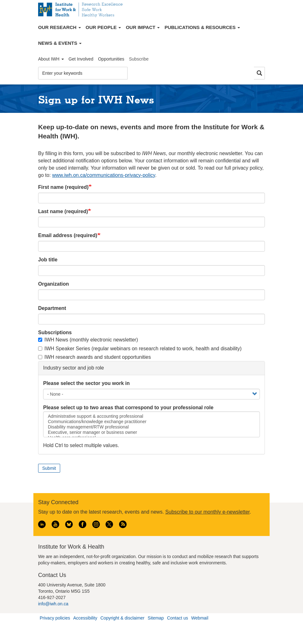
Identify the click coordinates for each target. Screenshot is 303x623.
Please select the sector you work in (86, 383)
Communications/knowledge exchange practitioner (151, 421)
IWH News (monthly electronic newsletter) (88, 339)
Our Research (59, 27)
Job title (47, 259)
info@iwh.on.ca (53, 603)
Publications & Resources (202, 27)
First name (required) (63, 187)
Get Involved (81, 58)
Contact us (177, 617)
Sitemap (156, 617)
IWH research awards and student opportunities (94, 357)
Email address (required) (67, 235)
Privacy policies (55, 617)
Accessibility (85, 617)
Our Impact (143, 27)
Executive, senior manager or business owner (151, 432)
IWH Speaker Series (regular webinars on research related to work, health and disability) (140, 348)
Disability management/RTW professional (151, 427)
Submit (49, 468)
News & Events (60, 43)
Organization (53, 284)
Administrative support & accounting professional (151, 416)
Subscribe (138, 58)
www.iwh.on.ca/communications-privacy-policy (103, 175)
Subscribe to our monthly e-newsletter (207, 512)
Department (52, 308)
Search (259, 73)
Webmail (199, 617)
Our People (103, 27)
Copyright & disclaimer (122, 617)
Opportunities (111, 58)
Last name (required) (63, 211)
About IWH (51, 58)
